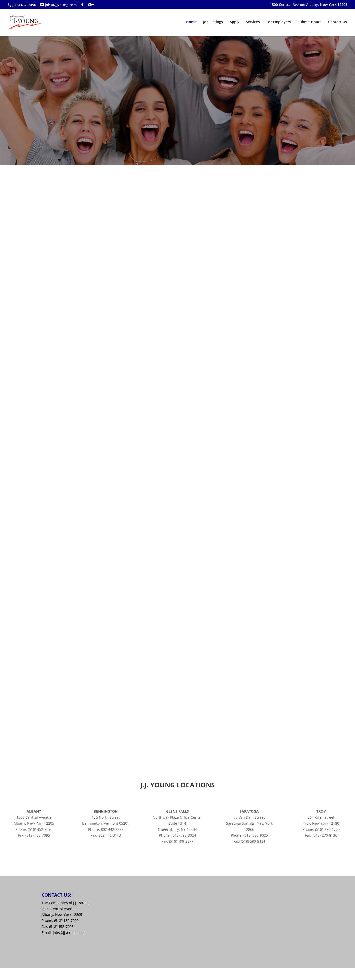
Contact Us (337, 22)
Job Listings (213, 22)
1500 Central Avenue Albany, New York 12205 (308, 5)
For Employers (278, 22)
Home (191, 22)
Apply (234, 22)
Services (253, 22)
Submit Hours (309, 22)
